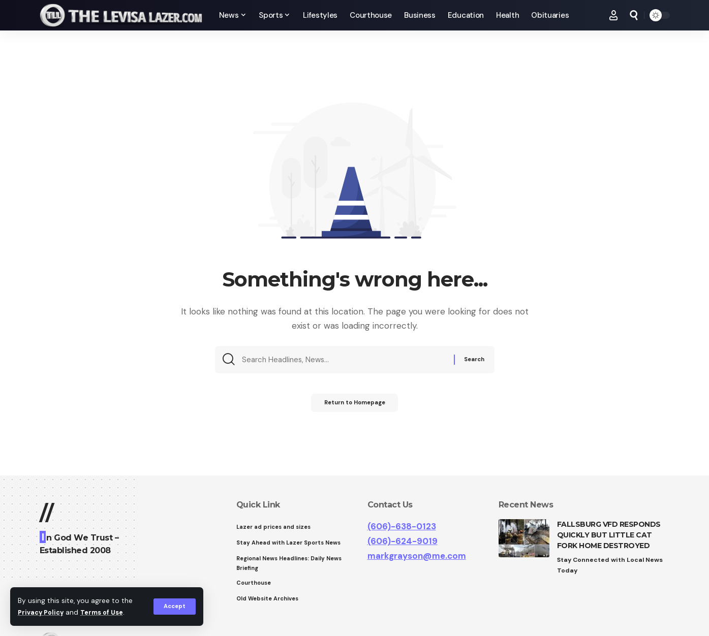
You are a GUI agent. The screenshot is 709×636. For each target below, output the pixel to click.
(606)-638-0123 (401, 526)
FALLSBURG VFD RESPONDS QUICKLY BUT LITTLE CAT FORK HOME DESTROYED (609, 535)
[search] (634, 15)
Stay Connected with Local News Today (612, 566)
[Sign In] (613, 15)
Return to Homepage (354, 407)
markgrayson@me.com (416, 555)
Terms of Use (107, 612)
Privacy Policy (43, 612)
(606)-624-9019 (402, 541)
